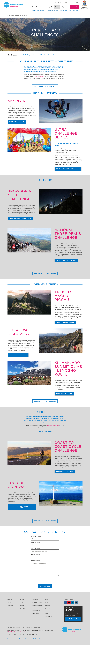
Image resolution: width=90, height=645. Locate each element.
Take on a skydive (16, 121)
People (9, 608)
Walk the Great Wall (18, 355)
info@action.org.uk (21, 631)
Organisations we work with (37, 606)
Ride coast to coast (64, 471)
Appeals (50, 6)
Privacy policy (18, 638)
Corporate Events (24, 611)
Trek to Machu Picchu (65, 322)
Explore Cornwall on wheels (22, 507)
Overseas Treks (52, 54)
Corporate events (63, 10)
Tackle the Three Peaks (66, 260)
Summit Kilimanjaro (64, 393)
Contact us (58, 2)
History (9, 602)
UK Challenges (27, 54)
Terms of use (10, 638)
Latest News (10, 605)
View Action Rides (45, 431)
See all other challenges (45, 273)
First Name (36, 536)
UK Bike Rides (42, 54)
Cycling (32, 10)
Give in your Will (48, 616)
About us (42, 6)
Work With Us (10, 611)
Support (47, 599)
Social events (75, 10)
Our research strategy (37, 602)
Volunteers (47, 605)
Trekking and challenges (53, 10)
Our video (35, 638)
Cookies (29, 638)
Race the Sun (43, 10)
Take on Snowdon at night (20, 218)
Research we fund (36, 610)
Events (12, 15)
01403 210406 (11, 631)
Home (8, 15)
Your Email (36, 548)
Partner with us (48, 608)
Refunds (24, 638)
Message (35, 560)
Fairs (70, 10)
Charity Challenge (38, 76)
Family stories (36, 613)
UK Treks (35, 54)
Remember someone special (49, 612)
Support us (65, 6)
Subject (35, 554)
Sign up (73, 619)
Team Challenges (24, 608)
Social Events (23, 615)
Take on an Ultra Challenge (68, 169)
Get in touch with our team (45, 86)
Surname (35, 542)
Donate (74, 6)
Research (34, 6)
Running (37, 10)
